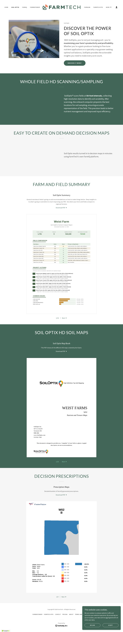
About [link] (71, 614)
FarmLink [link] (87, 7)
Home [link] (6, 7)
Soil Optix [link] (15, 7)
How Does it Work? (75, 63)
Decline (92, 625)
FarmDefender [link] (35, 7)
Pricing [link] (65, 614)
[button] (109, 7)
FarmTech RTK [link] (98, 7)
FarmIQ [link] (24, 7)
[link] (61, 7)
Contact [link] (58, 614)
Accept (110, 625)
